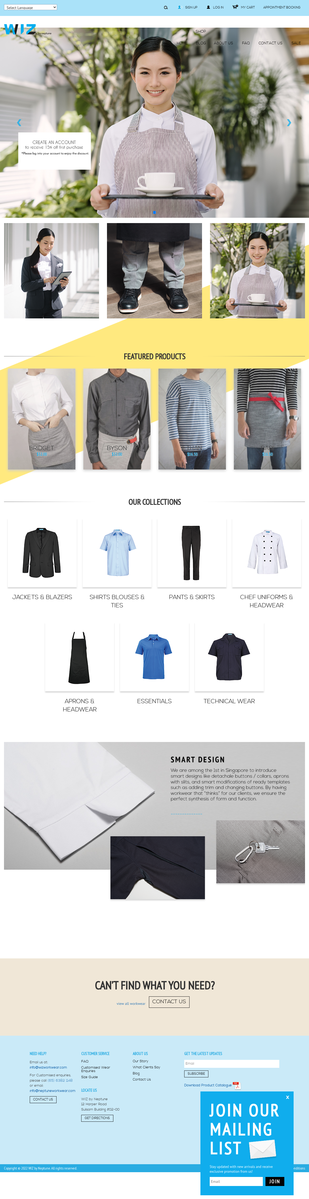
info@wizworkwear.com (48, 1067)
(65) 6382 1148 (60, 1080)
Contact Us (43, 1100)
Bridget (41, 448)
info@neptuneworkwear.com (52, 1091)
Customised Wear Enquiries (95, 1069)
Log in (215, 7)
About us (140, 1054)
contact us (169, 1002)
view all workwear (131, 1003)
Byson (117, 448)
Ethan (192, 448)
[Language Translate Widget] (30, 7)
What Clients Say (146, 1067)
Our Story (140, 1061)
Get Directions (97, 1118)
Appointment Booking (282, 8)
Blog (136, 1073)
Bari (267, 448)
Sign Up (188, 7)
